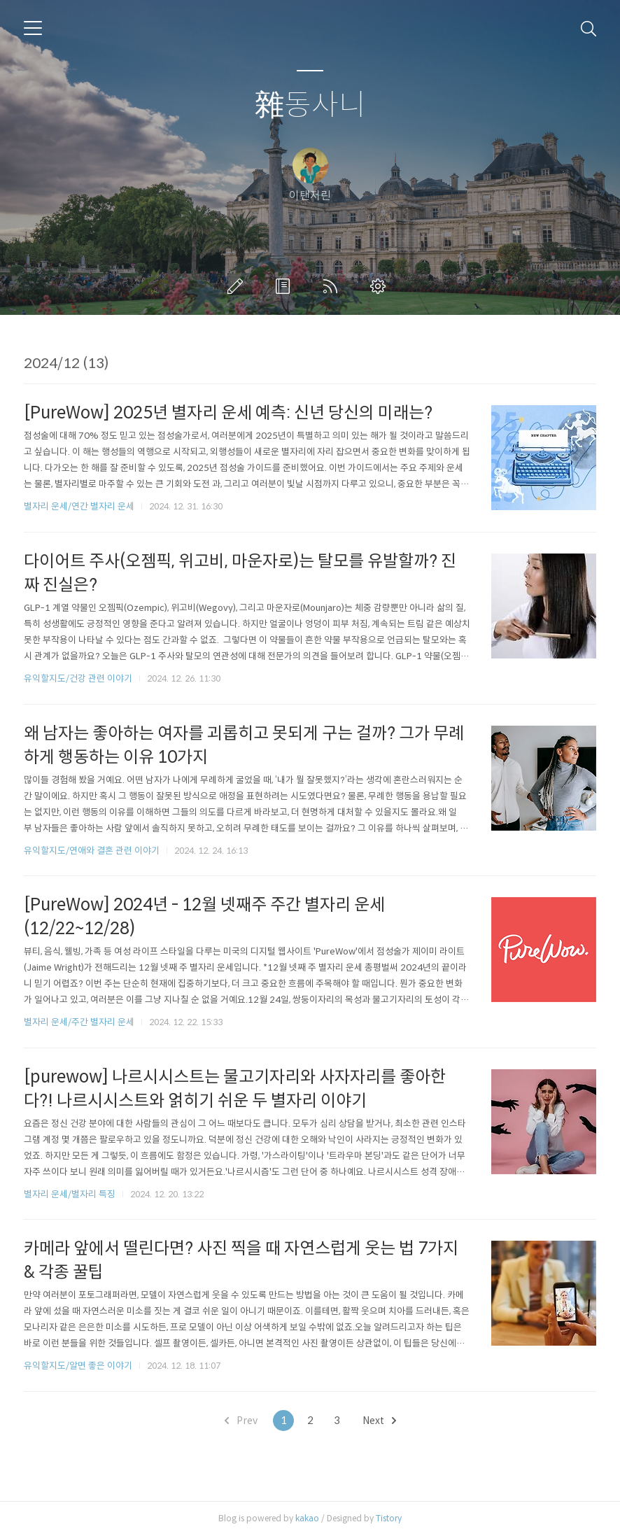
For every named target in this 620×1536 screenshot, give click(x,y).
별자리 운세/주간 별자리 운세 (79, 1022)
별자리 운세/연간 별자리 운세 (79, 506)
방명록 (285, 286)
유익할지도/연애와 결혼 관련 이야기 (92, 851)
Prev (241, 1420)
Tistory (389, 1518)
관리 (380, 286)
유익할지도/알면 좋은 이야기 (78, 1366)
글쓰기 (238, 286)
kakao (307, 1518)
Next (379, 1420)
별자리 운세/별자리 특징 (69, 1194)
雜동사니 (310, 105)
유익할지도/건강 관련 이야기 (78, 678)
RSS (333, 286)
